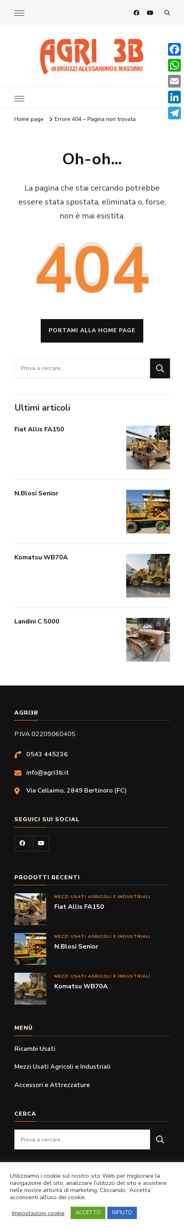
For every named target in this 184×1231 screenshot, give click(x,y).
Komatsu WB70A (41, 557)
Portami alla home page (92, 330)
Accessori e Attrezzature (52, 1085)
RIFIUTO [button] (122, 1212)
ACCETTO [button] (88, 1212)
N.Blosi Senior (36, 493)
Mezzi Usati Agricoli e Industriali (102, 897)
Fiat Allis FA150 (39, 429)
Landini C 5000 (36, 621)
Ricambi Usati (34, 1048)
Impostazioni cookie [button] (38, 1213)
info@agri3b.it (47, 772)
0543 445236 (47, 754)
